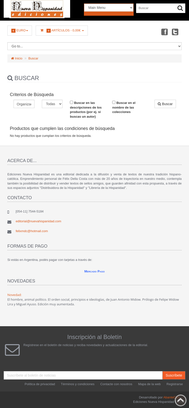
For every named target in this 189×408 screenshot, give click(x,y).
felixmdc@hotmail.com (32, 231)
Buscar (33, 58)
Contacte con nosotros (116, 384)
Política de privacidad (40, 384)
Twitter (175, 31)
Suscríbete (174, 375)
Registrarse (175, 384)
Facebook (164, 31)
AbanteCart (171, 397)
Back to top (180, 400)
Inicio (16, 58)
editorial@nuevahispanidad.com (38, 221)
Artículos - (62, 30)
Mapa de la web (149, 384)
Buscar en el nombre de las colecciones (123, 107)
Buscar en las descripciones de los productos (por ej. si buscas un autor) (86, 109)
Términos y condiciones (77, 384)
